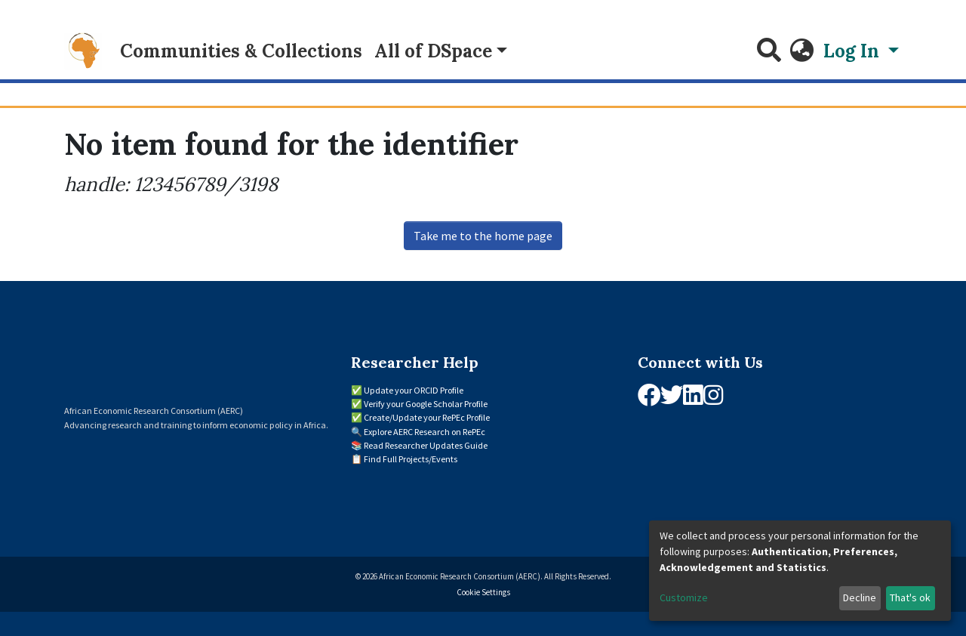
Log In (853, 51)
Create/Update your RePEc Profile (427, 417)
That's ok (910, 597)
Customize (684, 597)
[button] (802, 51)
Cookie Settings (483, 592)
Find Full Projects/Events (410, 459)
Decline (859, 597)
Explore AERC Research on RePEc (424, 431)
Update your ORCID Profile (413, 390)
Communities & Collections (241, 51)
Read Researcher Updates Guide (426, 445)
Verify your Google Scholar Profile (426, 403)
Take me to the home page (483, 235)
